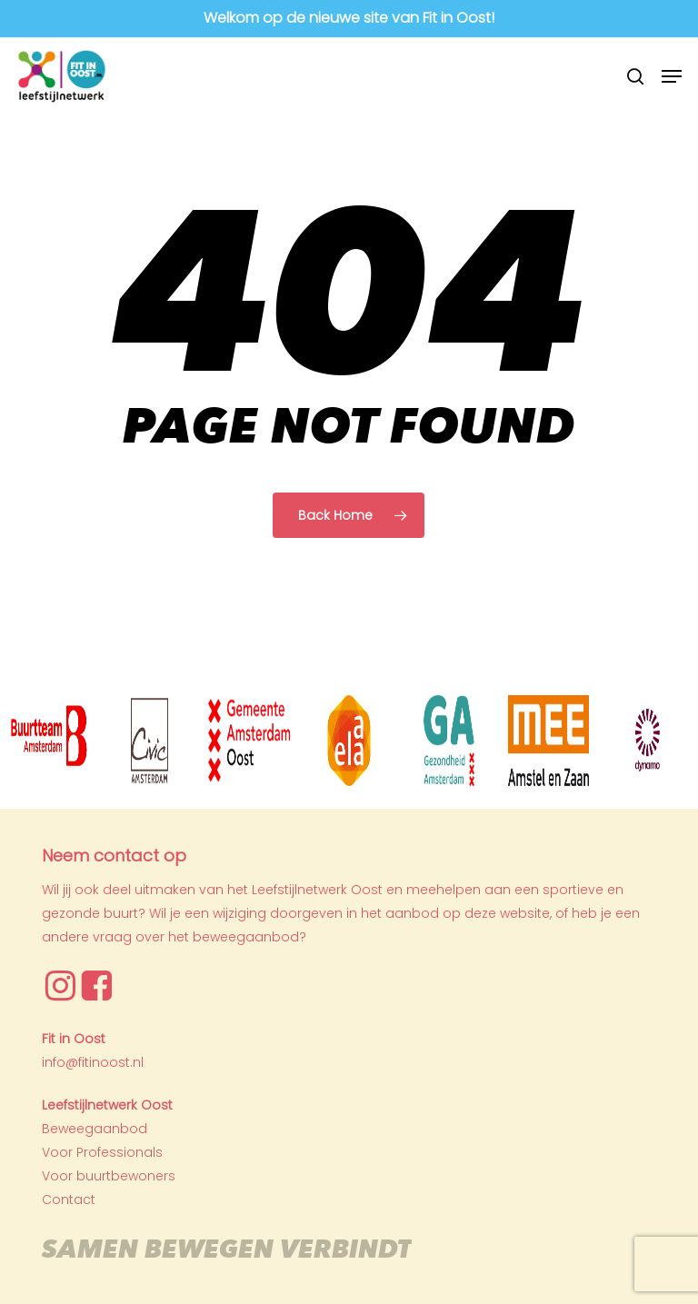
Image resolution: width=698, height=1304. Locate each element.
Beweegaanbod (94, 1129)
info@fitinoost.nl (93, 1062)
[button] (672, 76)
